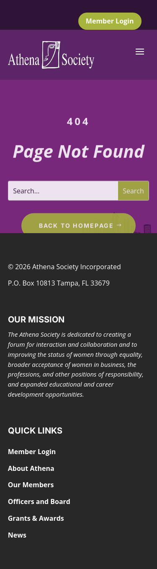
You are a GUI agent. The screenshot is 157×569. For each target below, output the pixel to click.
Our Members (31, 484)
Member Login (110, 21)
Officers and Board (39, 501)
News (17, 535)
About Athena (31, 468)
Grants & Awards (36, 518)
